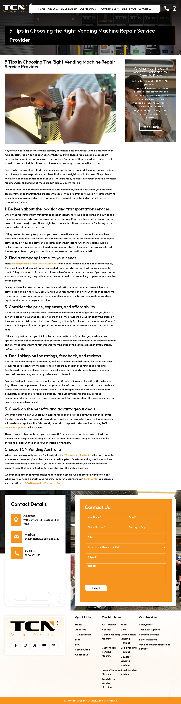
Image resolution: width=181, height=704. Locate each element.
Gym (123, 629)
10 (162, 136)
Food (124, 624)
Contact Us (144, 9)
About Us (53, 9)
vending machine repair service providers (35, 263)
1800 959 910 (32, 555)
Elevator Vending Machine (126, 660)
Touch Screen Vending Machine (109, 683)
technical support (15, 427)
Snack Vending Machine (129, 671)
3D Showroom (69, 9)
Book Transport (148, 639)
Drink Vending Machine (129, 649)
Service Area (82, 649)
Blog (124, 9)
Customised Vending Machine (109, 651)
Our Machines (88, 9)
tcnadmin (139, 85)
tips (58, 198)
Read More (151, 131)
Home (41, 9)
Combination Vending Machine (128, 638)
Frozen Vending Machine (111, 671)
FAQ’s (132, 9)
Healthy (106, 629)
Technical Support (149, 629)
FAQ (77, 644)
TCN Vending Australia (77, 455)
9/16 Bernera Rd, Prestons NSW (42, 483)
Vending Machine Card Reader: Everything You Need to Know (151, 76)
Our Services (108, 9)
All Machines (109, 624)
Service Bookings (149, 634)
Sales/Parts (145, 624)
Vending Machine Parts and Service (155, 646)
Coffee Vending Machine (111, 636)
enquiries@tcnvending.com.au (41, 538)
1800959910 (90, 478)
